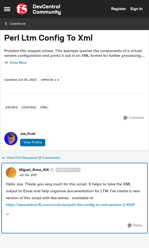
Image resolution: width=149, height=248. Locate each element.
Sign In (136, 8)
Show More (15, 63)
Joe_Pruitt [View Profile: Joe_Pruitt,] (27, 134)
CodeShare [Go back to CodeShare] (15, 24)
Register (118, 8)
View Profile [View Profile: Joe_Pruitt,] (33, 142)
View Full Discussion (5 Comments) (30, 158)
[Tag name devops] (11, 107)
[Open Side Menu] (7, 9)
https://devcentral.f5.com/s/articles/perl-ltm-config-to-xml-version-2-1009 (70, 204)
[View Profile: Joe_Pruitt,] (10, 138)
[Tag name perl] (44, 107)
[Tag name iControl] (29, 107)
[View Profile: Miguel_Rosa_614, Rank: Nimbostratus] (11, 172)
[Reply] (135, 225)
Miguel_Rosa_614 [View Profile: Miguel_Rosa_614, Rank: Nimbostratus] (34, 170)
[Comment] (133, 117)
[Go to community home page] (38, 9)
